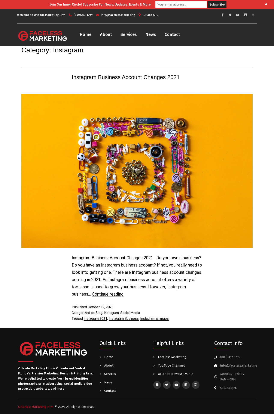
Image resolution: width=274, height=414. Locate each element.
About (106, 34)
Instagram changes (154, 319)
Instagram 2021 (95, 319)
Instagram (111, 313)
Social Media (130, 313)
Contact (172, 34)
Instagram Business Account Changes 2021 (126, 77)
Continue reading (108, 294)
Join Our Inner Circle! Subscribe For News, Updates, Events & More (100, 4)
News (150, 34)
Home (85, 34)
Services (129, 34)
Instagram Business (124, 319)
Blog (98, 313)
